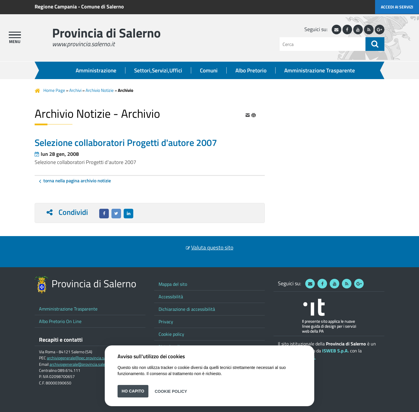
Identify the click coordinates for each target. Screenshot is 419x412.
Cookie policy (171, 334)
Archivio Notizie (100, 90)
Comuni (209, 70)
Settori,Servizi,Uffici (158, 70)
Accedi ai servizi (397, 7)
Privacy (166, 321)
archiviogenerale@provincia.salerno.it (81, 364)
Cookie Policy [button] (171, 391)
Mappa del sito (173, 284)
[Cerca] (322, 44)
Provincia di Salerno (106, 32)
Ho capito (133, 391)
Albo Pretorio (251, 70)
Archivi (75, 90)
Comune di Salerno (102, 6)
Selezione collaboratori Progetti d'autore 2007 (85, 162)
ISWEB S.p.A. (335, 350)
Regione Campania (56, 6)
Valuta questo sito (212, 247)
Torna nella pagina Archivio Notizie (77, 180)
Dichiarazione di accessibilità (187, 309)
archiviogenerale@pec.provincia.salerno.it (82, 358)
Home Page (54, 90)
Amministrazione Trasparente (319, 70)
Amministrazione (96, 70)
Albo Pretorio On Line (60, 321)
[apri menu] (15, 35)
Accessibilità (171, 296)
